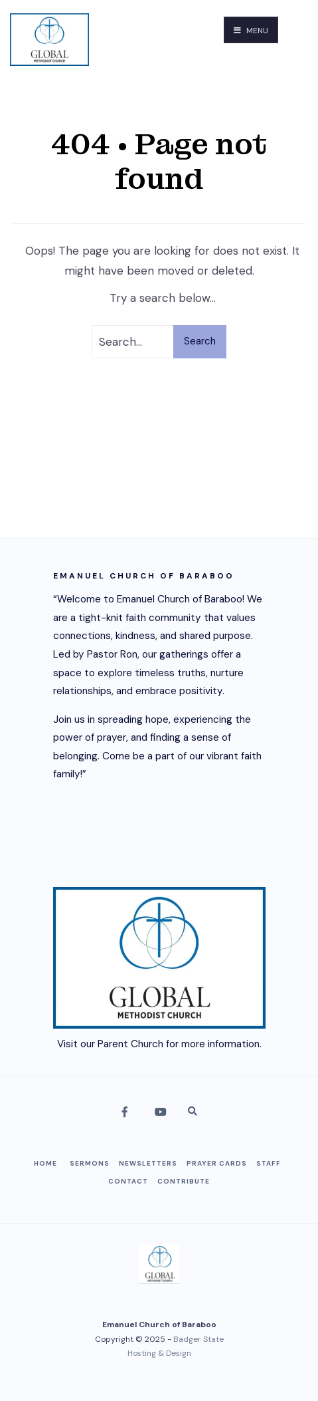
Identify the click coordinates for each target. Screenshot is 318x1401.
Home (45, 1163)
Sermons (90, 1163)
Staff (268, 1163)
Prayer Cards (217, 1163)
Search (200, 341)
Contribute (183, 1181)
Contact (128, 1181)
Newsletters (148, 1163)
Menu (251, 30)
